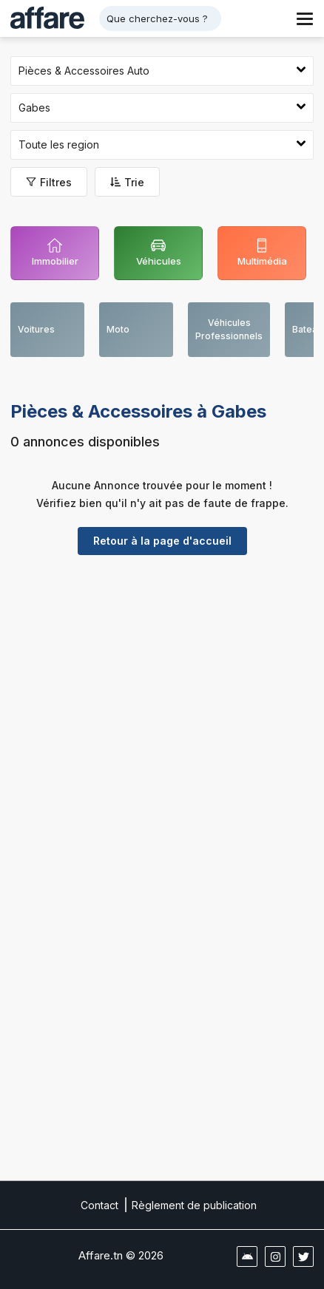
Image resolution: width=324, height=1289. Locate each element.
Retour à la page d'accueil (162, 540)
